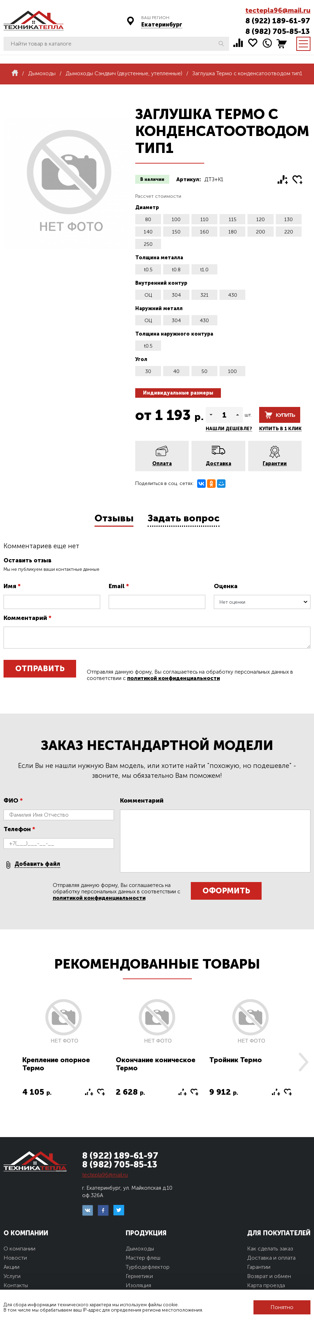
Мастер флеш (143, 1257)
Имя (12, 586)
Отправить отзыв (39, 671)
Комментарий (27, 617)
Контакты (16, 1285)
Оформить (226, 890)
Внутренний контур (161, 283)
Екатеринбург (161, 24)
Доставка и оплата (271, 1257)
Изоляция (138, 1285)
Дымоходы (140, 1248)
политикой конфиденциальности (173, 678)
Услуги (12, 1276)
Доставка (218, 464)
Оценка (226, 586)
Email (119, 586)
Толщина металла (159, 258)
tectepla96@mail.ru (277, 10)
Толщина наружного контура (174, 334)
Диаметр (147, 208)
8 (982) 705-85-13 (277, 31)
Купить (285, 415)
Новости (15, 1257)
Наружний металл (159, 309)
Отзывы (114, 518)
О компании (19, 1248)
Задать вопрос (183, 518)
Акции (11, 1267)
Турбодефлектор (148, 1267)
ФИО (13, 800)
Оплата (162, 464)
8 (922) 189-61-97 (277, 20)
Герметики (139, 1276)
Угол (141, 359)
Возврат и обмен (269, 1276)
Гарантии (275, 464)
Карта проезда (266, 1285)
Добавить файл (37, 863)
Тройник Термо (235, 1060)
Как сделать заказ (270, 1248)
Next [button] (303, 1062)
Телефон (19, 829)
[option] (63, 1051)
